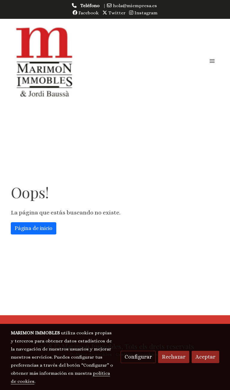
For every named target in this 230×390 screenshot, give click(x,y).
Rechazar (173, 357)
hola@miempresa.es (135, 5)
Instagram (143, 13)
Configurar (138, 357)
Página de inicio (33, 228)
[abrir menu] (212, 61)
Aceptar (205, 357)
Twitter (113, 13)
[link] (44, 61)
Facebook (85, 13)
